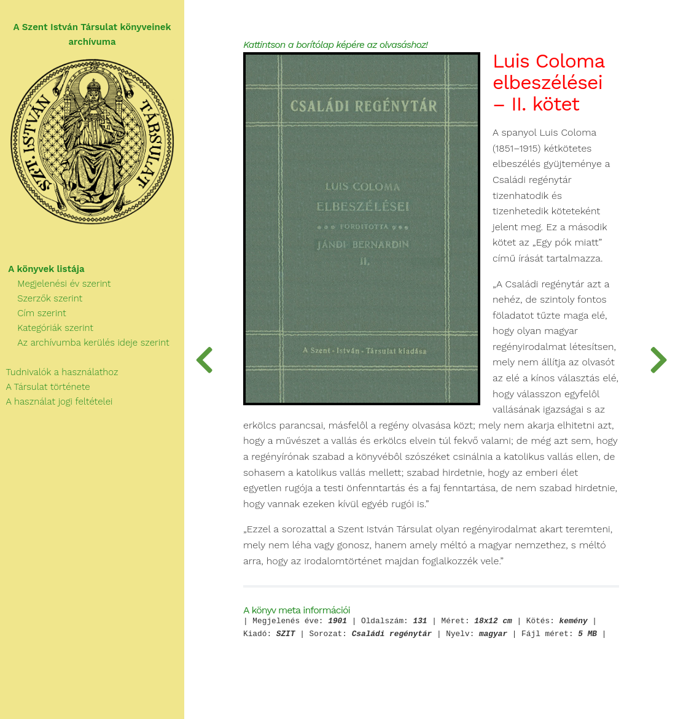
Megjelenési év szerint (55, 283)
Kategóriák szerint (46, 327)
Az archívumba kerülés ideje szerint (85, 342)
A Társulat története (45, 386)
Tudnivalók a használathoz (59, 372)
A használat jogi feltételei (56, 401)
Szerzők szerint (41, 298)
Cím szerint (33, 313)
